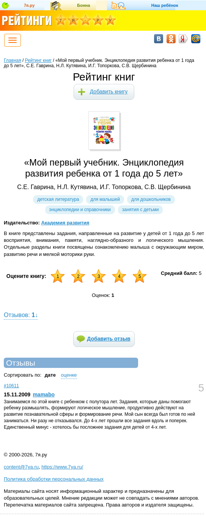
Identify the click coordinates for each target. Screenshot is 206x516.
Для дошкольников (151, 199)
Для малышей (105, 199)
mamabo (44, 394)
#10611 (11, 385)
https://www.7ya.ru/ (62, 467)
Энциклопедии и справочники (80, 209)
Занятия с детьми (140, 209)
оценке (69, 375)
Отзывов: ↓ (21, 315)
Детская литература (58, 199)
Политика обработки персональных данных (54, 479)
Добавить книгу (109, 91)
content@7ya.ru (21, 467)
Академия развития (65, 223)
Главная (12, 60)
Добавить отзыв (108, 339)
